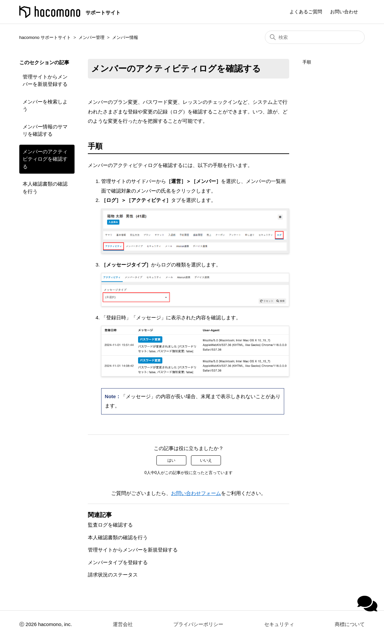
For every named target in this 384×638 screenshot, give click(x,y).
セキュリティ (279, 624)
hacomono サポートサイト (45, 37)
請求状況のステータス (113, 574)
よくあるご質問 (305, 11)
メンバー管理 (91, 37)
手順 (306, 62)
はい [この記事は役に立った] (171, 460)
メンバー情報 (125, 37)
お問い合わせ (344, 11)
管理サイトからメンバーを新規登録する (45, 80)
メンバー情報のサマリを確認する (45, 130)
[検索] (315, 37)
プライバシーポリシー (198, 624)
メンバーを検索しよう (45, 105)
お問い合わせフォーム (196, 493)
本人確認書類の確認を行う (45, 187)
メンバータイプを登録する (118, 562)
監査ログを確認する (110, 525)
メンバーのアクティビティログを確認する (45, 159)
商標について (350, 624)
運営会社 (123, 624)
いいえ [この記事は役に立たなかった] (206, 460)
